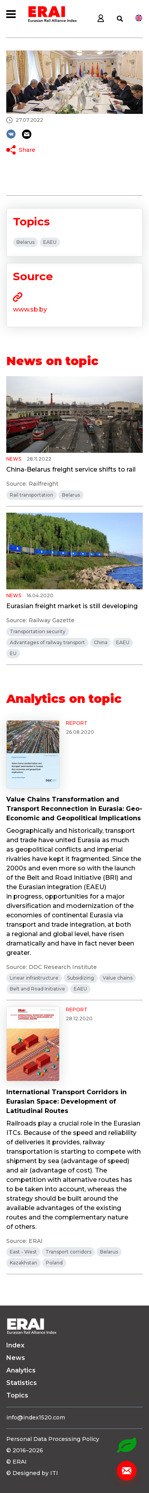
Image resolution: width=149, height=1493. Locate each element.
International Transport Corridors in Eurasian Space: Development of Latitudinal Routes (66, 1101)
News (15, 1358)
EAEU (49, 242)
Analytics (21, 1370)
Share (27, 149)
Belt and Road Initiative (37, 989)
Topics (17, 1395)
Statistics (21, 1383)
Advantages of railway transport (47, 642)
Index (15, 1345)
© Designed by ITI (32, 1473)
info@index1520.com (35, 1417)
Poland (54, 1263)
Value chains (118, 978)
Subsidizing (80, 978)
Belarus (25, 242)
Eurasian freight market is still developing (72, 606)
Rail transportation (31, 495)
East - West (23, 1252)
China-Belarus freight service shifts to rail (71, 469)
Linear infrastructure (34, 978)
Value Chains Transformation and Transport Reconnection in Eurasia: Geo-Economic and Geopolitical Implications (74, 809)
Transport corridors (68, 1252)
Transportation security (37, 631)
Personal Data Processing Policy (52, 1439)
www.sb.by (30, 309)
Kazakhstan (23, 1263)
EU (13, 653)
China (100, 642)
